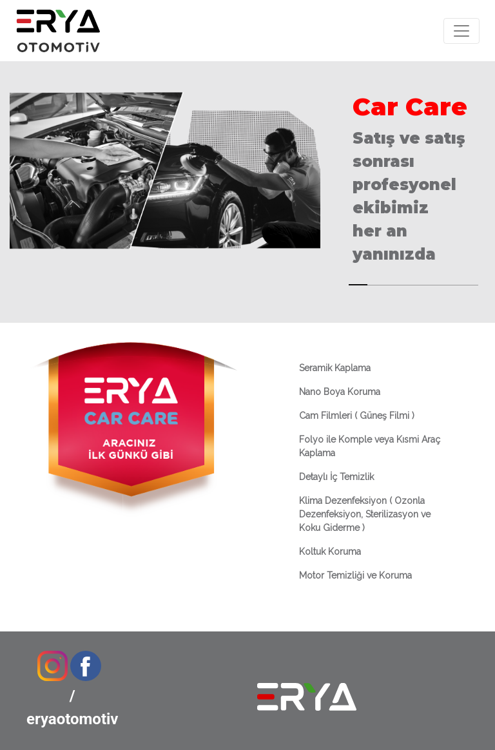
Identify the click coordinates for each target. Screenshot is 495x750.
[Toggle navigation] (461, 31)
